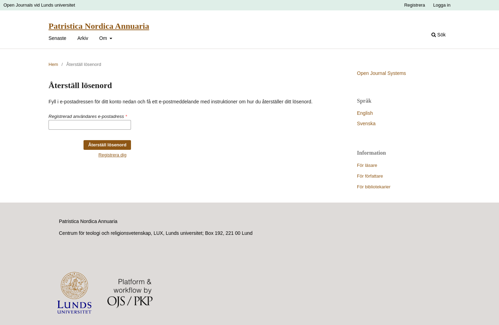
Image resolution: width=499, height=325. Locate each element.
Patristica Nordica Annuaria (99, 26)
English (365, 113)
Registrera (414, 5)
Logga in (441, 5)
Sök (438, 34)
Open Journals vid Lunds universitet (39, 5)
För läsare (367, 165)
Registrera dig (112, 154)
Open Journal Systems (381, 73)
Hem (53, 64)
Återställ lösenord (107, 144)
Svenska (366, 123)
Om (103, 38)
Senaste (57, 38)
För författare (370, 176)
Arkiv (82, 38)
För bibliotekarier (374, 186)
